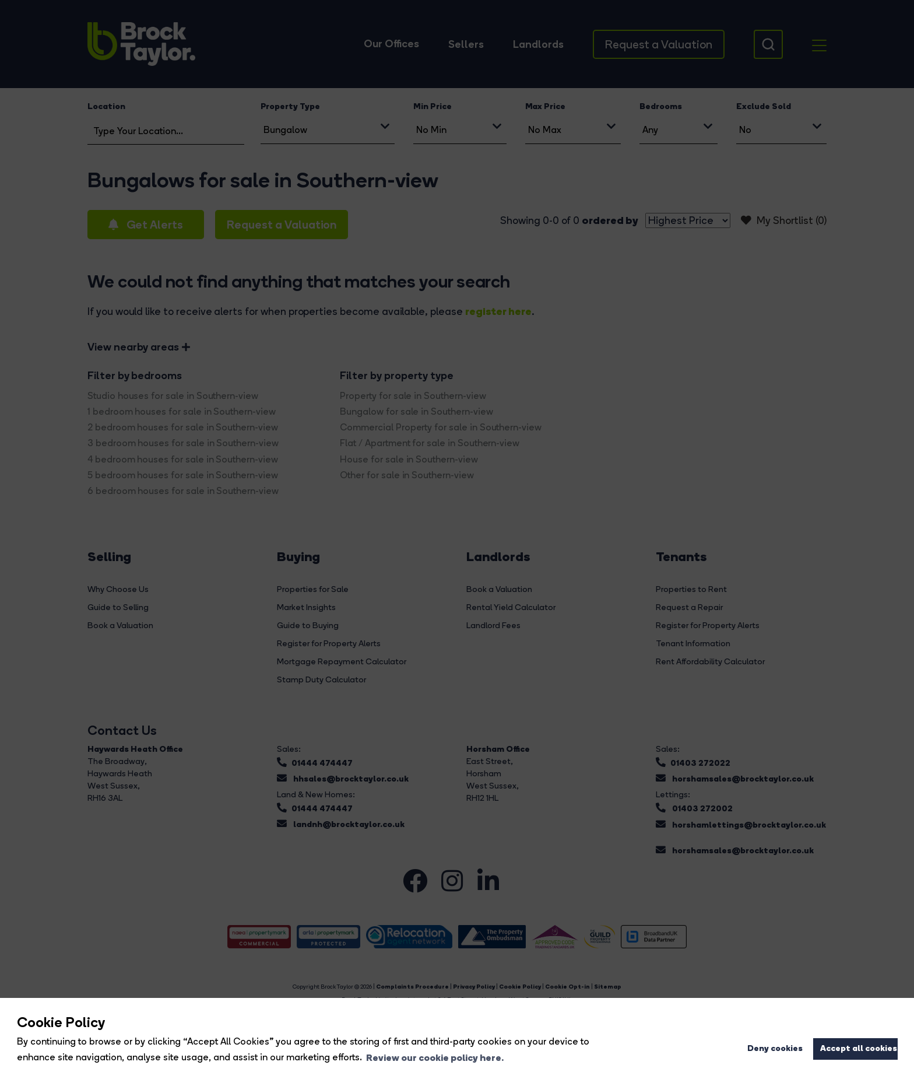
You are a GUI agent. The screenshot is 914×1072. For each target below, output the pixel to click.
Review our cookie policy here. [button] (435, 1057)
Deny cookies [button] (775, 1048)
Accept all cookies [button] (858, 1048)
